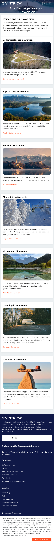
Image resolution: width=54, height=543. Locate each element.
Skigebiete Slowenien (12, 239)
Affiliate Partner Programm (12, 472)
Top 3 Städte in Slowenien (16, 91)
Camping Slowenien (11, 347)
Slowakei (21, 452)
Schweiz (48, 452)
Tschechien (39, 452)
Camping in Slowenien (15, 305)
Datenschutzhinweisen (10, 531)
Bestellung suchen (9, 506)
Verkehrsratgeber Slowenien (18, 40)
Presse (4, 468)
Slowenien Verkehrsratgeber (14, 79)
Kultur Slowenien (10, 185)
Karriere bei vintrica (9, 475)
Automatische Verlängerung (13, 481)
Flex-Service (7, 478)
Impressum (6, 535)
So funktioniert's (8, 465)
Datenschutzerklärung (18, 535)
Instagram (16, 513)
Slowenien (29, 452)
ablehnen (6, 533)
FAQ (3, 496)
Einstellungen (29, 533)
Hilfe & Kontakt (8, 499)
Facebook (6, 513)
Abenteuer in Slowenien (13, 293)
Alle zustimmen (42, 539)
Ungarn (13, 452)
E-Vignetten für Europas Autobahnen (20, 446)
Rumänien (6, 454)
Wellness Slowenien (11, 404)
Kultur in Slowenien (13, 145)
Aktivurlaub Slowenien (15, 251)
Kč (15, 438)
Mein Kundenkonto (10, 502)
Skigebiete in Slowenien (15, 197)
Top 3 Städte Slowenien (12, 133)
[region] (27, 541)
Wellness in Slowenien (14, 359)
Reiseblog (6, 493)
